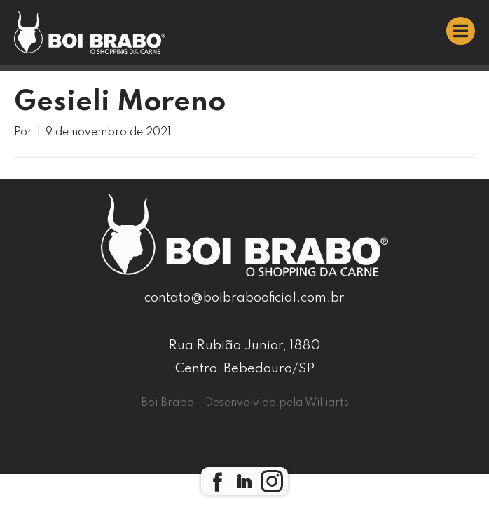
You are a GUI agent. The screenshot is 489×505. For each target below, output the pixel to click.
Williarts (327, 403)
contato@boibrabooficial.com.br (244, 297)
